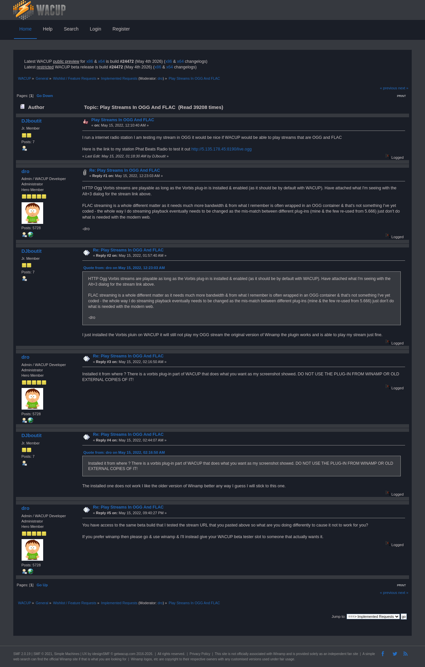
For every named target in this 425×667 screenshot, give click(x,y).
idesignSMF (101, 654)
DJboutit (31, 121)
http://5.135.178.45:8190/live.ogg (221, 149)
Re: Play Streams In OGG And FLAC (124, 170)
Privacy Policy (200, 654)
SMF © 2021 (43, 654)
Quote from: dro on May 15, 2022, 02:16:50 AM (124, 452)
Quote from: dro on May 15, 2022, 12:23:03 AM (124, 268)
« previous (388, 88)
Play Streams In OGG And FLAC (122, 120)
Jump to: (339, 617)
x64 (101, 61)
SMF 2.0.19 (22, 654)
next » (403, 88)
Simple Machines (66, 654)
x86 (89, 61)
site (224, 654)
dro (160, 78)
